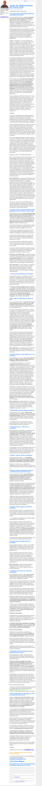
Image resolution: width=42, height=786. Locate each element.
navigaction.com (29, 749)
